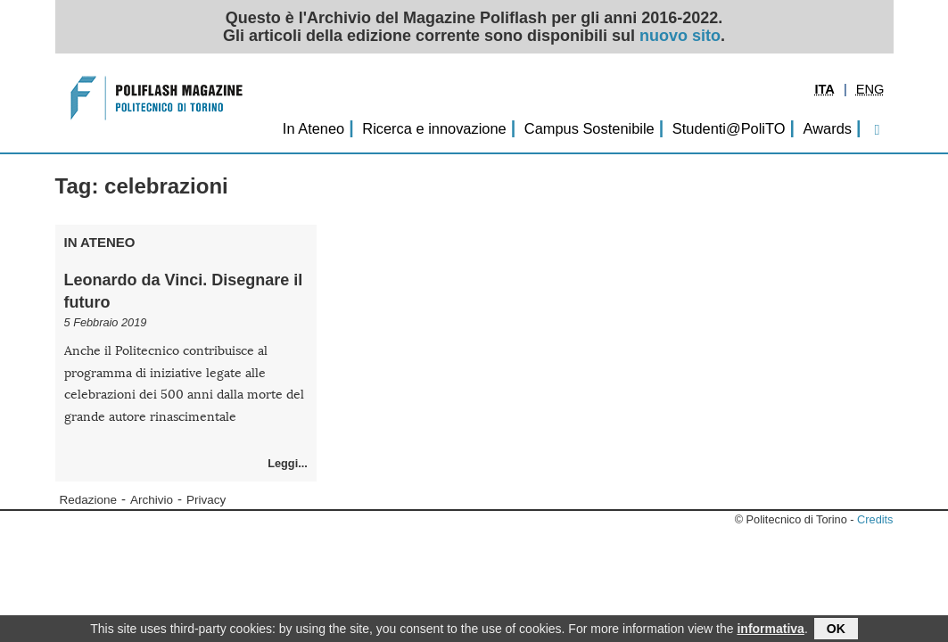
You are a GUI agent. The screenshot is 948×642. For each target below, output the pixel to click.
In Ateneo (313, 128)
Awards (828, 128)
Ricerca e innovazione (434, 128)
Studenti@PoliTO (729, 128)
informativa (770, 629)
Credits (875, 519)
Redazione (89, 499)
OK (836, 629)
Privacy (206, 499)
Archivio (151, 499)
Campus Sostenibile (589, 128)
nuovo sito (680, 36)
